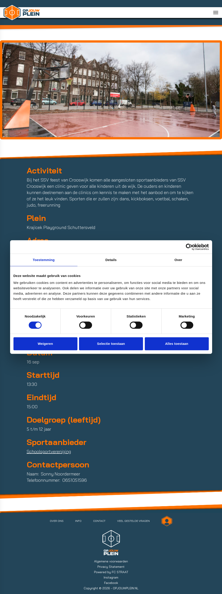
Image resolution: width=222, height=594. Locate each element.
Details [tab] (111, 260)
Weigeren (45, 344)
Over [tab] (178, 260)
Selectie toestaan (111, 344)
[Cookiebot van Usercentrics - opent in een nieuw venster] (189, 247)
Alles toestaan (176, 344)
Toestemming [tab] (44, 260)
